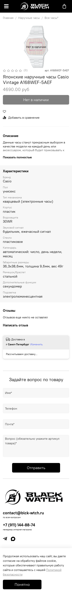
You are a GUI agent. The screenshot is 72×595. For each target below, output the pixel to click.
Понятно (22, 584)
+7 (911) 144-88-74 (19, 524)
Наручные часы (29, 18)
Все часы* (51, 18)
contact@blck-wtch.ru (23, 512)
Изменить (36, 344)
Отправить (36, 467)
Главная (8, 18)
